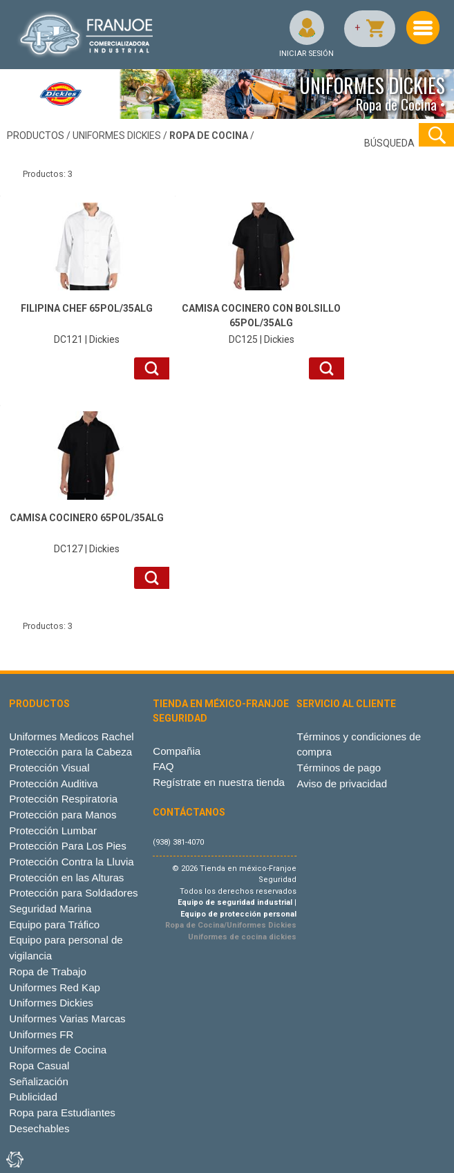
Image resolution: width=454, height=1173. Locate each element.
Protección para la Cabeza (70, 752)
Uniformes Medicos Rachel (71, 736)
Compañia (176, 751)
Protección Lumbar (53, 830)
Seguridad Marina (50, 908)
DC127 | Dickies (86, 532)
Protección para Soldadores (73, 893)
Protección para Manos (62, 814)
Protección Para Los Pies (67, 846)
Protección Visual (49, 767)
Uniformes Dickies (51, 1002)
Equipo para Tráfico (54, 924)
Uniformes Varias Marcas (67, 1018)
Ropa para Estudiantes (62, 1112)
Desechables (39, 1128)
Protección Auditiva (53, 783)
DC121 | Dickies (86, 323)
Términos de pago (338, 767)
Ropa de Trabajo (47, 971)
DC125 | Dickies (261, 323)
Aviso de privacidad (341, 783)
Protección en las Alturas (66, 877)
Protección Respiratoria (63, 799)
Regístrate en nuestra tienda (219, 782)
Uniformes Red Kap (54, 987)
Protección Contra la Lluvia (71, 861)
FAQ (163, 766)
